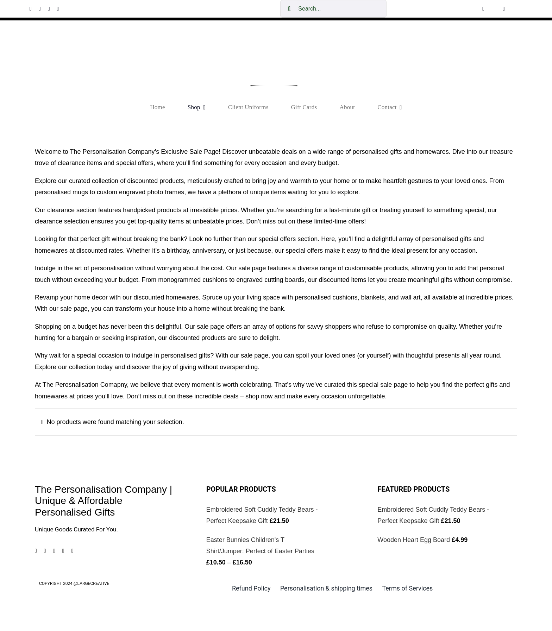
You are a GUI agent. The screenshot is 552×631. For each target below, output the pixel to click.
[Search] (289, 9)
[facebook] (31, 9)
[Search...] (333, 9)
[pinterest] (49, 9)
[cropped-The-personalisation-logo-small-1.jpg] (274, 39)
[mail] (72, 551)
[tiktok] (58, 9)
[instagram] (40, 9)
